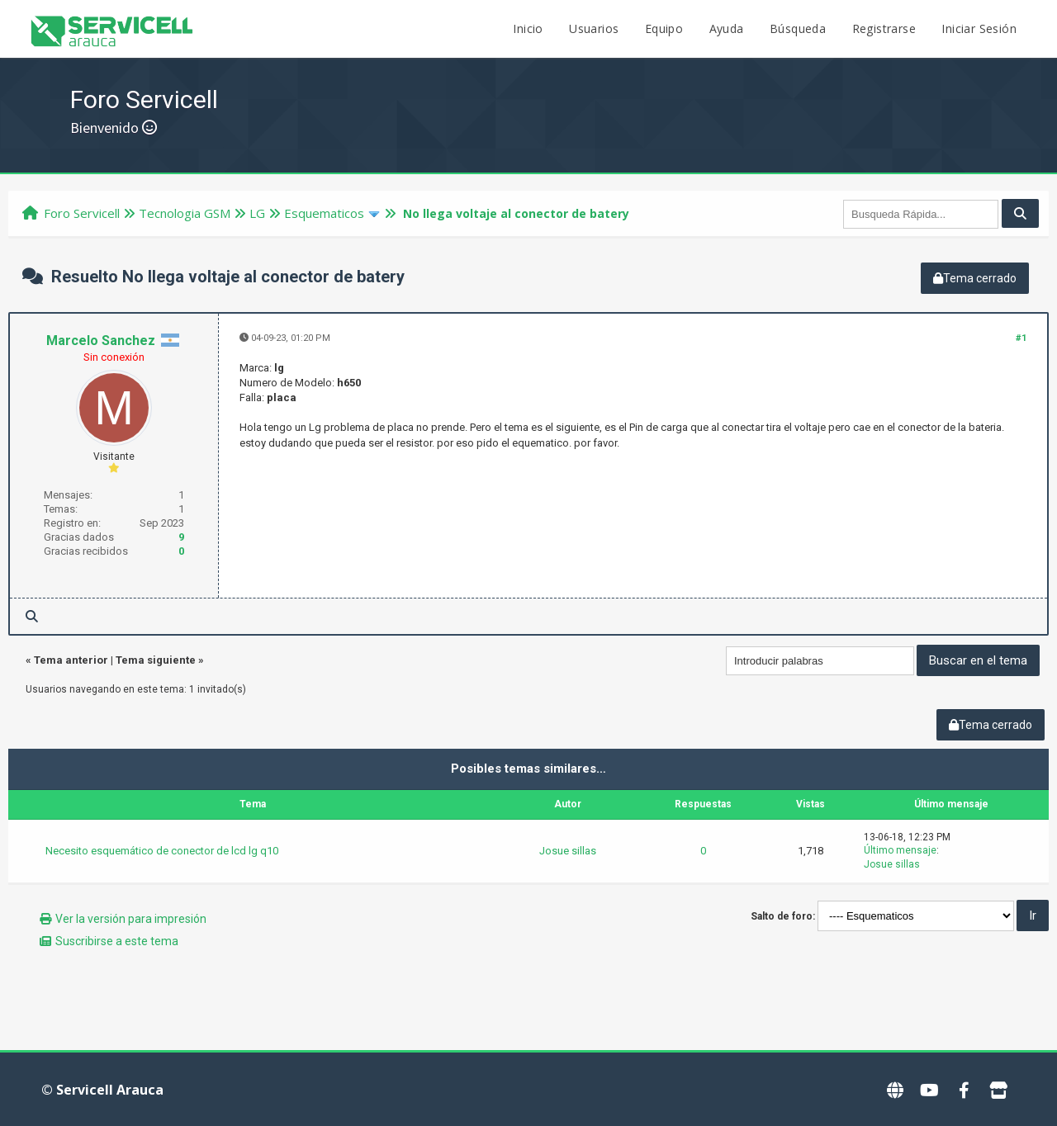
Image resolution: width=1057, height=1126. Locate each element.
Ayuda (726, 28)
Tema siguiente (156, 660)
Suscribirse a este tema (116, 941)
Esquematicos (324, 213)
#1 (1021, 338)
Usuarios (594, 28)
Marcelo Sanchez (100, 340)
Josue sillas (567, 850)
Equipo (664, 28)
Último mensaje (900, 850)
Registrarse (884, 28)
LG (257, 213)
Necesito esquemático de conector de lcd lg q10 (161, 850)
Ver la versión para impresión (130, 918)
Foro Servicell (82, 213)
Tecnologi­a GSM (184, 213)
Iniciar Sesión (979, 28)
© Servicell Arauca (102, 1090)
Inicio (528, 28)
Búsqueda (798, 28)
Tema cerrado (975, 278)
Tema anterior (71, 660)
